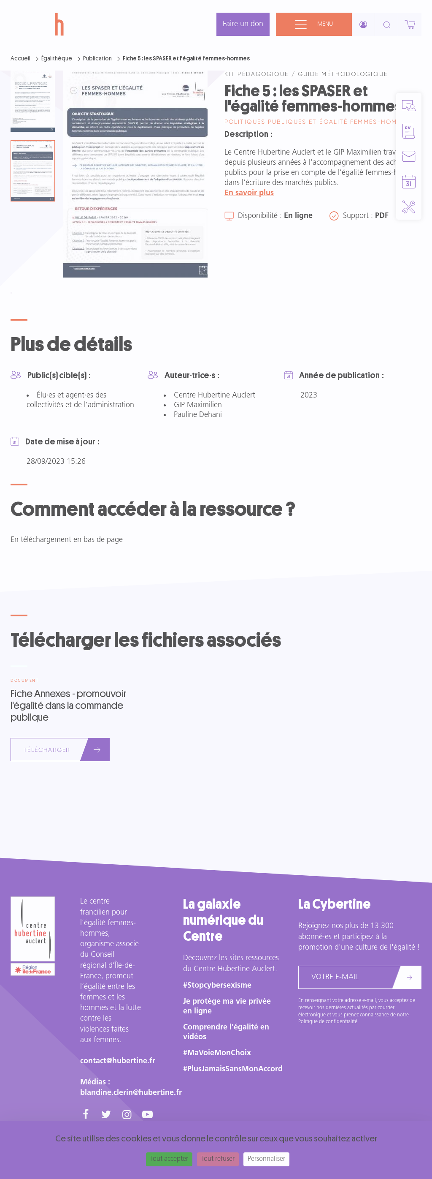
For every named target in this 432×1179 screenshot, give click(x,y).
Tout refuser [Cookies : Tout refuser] (218, 1159)
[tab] (33, 101)
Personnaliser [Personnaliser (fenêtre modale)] (266, 1159)
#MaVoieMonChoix (217, 1053)
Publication (97, 58)
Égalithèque (56, 58)
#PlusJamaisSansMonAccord (233, 1069)
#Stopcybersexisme (217, 986)
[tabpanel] (135, 174)
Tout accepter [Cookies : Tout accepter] (169, 1159)
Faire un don (243, 24)
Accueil (20, 58)
